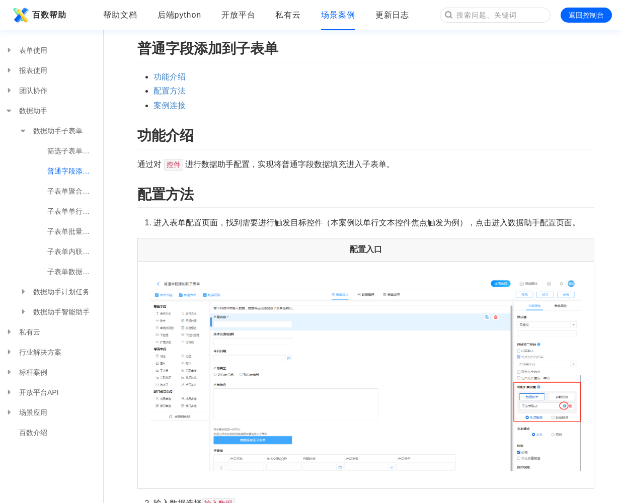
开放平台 (238, 15)
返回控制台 (586, 15)
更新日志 (392, 15)
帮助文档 (120, 15)
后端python (179, 15)
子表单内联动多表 (75, 251)
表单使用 (26, 50)
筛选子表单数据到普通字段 (75, 151)
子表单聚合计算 (72, 191)
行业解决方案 (33, 352)
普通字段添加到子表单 (75, 171)
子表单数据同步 (72, 272)
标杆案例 (26, 372)
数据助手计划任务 (54, 292)
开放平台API (32, 392)
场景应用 (26, 412)
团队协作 (26, 90)
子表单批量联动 (72, 231)
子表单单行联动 (72, 211)
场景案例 (338, 15)
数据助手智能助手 (54, 312)
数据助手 (26, 111)
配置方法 (169, 91)
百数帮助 (38, 15)
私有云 (288, 15)
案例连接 (169, 105)
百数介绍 (33, 433)
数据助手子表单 (51, 131)
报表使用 (26, 70)
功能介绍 (169, 76)
